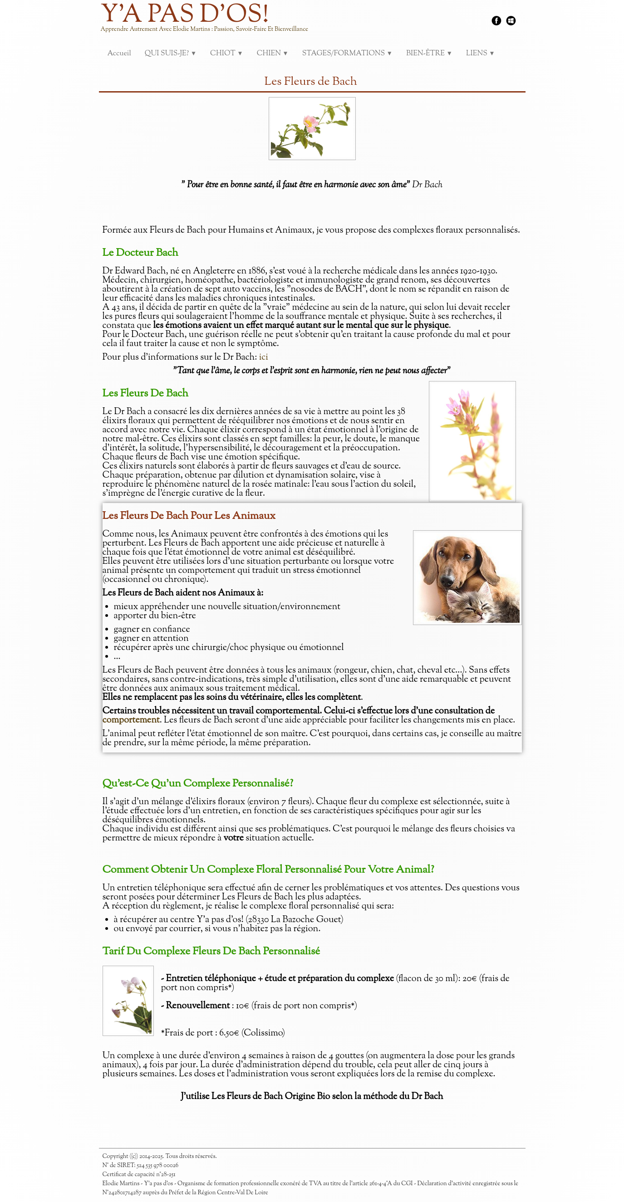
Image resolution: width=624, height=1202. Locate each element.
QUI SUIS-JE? (171, 54)
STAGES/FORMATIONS (347, 54)
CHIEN (273, 54)
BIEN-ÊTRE (429, 54)
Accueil (119, 54)
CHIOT (226, 54)
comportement (131, 720)
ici (263, 357)
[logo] (208, 23)
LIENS (480, 54)
